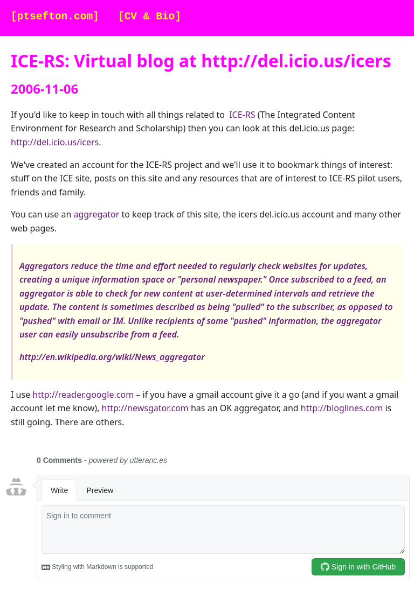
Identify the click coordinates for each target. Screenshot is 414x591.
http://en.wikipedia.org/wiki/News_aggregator (112, 357)
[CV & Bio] (149, 17)
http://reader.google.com (83, 394)
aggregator (96, 214)
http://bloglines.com (342, 408)
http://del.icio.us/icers (55, 142)
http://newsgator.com (145, 408)
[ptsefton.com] (55, 17)
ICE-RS (242, 115)
